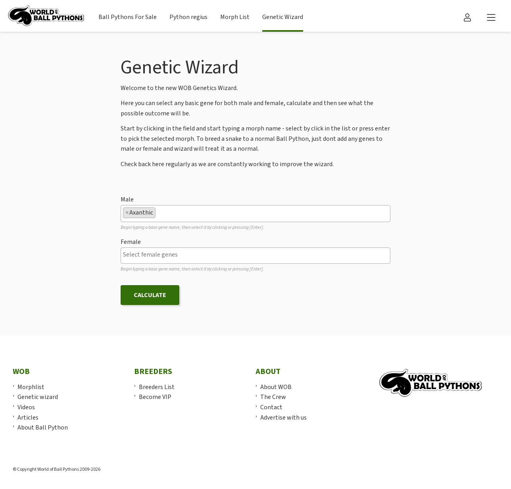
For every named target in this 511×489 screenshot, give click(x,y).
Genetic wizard (37, 397)
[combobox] (255, 213)
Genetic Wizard (282, 17)
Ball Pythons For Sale (127, 17)
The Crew (273, 397)
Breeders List (157, 387)
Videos (26, 407)
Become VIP (155, 397)
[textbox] (160, 212)
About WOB (276, 387)
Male (127, 199)
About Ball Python (42, 427)
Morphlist (30, 387)
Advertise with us (283, 417)
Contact (271, 407)
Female (131, 242)
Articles (27, 417)
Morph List (235, 17)
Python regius (188, 17)
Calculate (150, 295)
